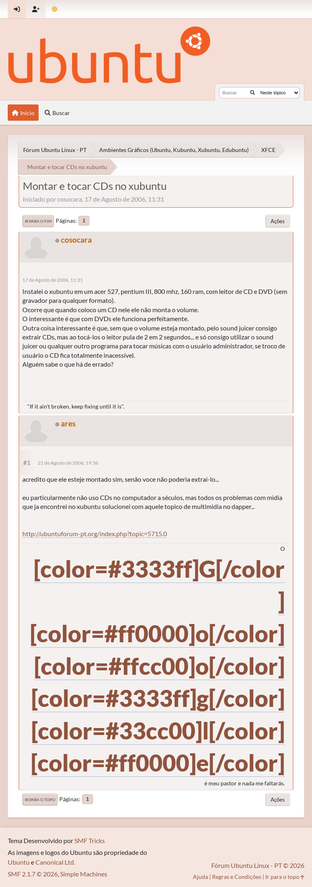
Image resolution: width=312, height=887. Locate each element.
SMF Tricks (89, 840)
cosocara (76, 239)
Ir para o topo (40, 799)
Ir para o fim (38, 221)
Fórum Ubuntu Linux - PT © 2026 (257, 865)
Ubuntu (19, 862)
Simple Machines (83, 874)
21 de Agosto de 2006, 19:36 (68, 462)
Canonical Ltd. (55, 862)
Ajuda (200, 876)
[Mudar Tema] (55, 9)
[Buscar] (252, 92)
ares (68, 423)
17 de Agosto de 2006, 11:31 (52, 280)
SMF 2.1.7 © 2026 (33, 874)
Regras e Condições (236, 876)
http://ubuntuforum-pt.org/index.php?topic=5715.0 (94, 533)
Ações (278, 221)
